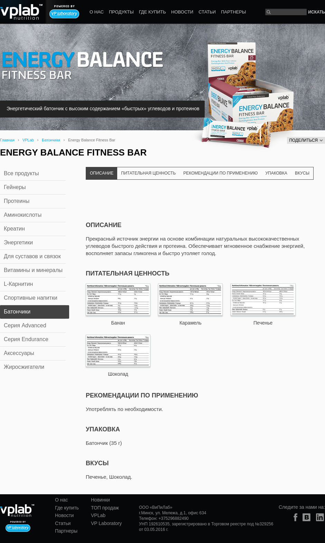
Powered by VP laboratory (64, 11)
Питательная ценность (148, 173)
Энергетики (18, 242)
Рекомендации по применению (220, 173)
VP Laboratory (106, 523)
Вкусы (302, 173)
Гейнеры (15, 187)
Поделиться (306, 140)
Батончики (51, 140)
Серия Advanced (25, 325)
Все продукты (21, 173)
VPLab (28, 140)
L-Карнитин (18, 284)
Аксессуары (19, 353)
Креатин (14, 229)
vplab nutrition (17, 510)
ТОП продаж (105, 508)
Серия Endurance (26, 339)
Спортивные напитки (30, 298)
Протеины (16, 201)
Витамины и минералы (33, 270)
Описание (101, 173)
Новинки (100, 500)
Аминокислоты (22, 215)
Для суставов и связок (32, 256)
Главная (7, 140)
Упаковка (276, 173)
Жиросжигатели (24, 367)
